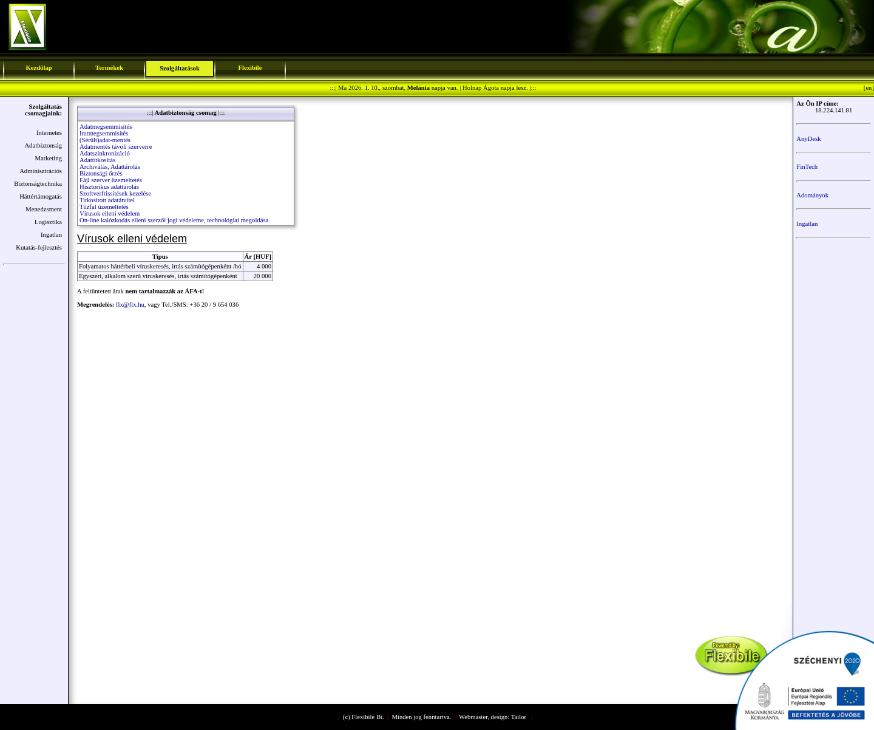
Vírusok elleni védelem (110, 213)
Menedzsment (43, 209)
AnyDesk (808, 138)
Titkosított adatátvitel (107, 200)
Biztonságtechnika (38, 183)
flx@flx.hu (130, 304)
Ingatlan (51, 234)
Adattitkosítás (97, 160)
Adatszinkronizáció (105, 153)
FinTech (807, 166)
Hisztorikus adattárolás (109, 186)
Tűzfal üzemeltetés (104, 206)
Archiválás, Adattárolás (110, 166)
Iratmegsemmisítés (104, 133)
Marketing (48, 158)
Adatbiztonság (43, 145)
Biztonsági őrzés (101, 173)
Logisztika (48, 222)
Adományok (812, 195)
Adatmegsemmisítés (106, 126)
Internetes (49, 132)
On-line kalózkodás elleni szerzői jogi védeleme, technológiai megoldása (174, 220)
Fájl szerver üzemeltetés (111, 180)
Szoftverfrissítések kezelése (115, 193)
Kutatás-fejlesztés (39, 247)
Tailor (518, 717)
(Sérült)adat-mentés (105, 140)
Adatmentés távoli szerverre (116, 146)
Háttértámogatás (40, 196)
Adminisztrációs (40, 171)
